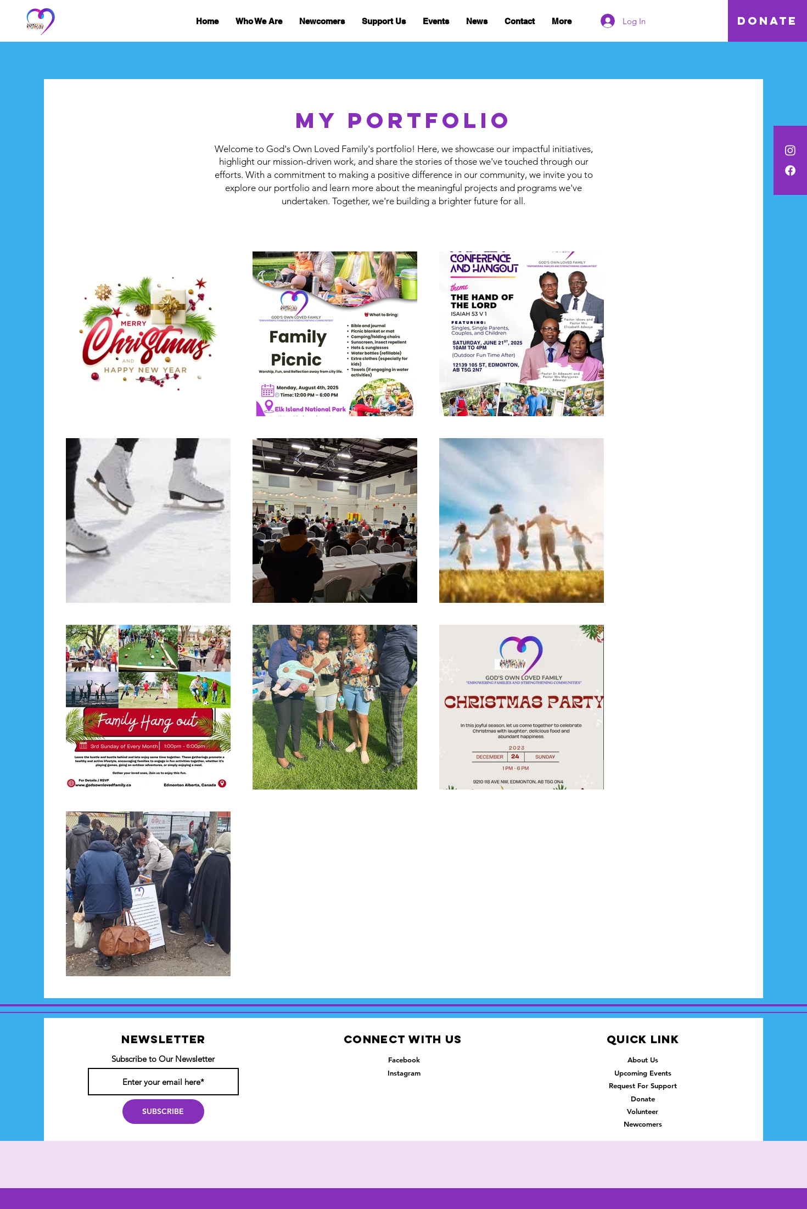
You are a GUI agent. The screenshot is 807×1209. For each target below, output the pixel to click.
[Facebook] (790, 170)
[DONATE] (767, 21)
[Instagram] (790, 150)
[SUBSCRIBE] (163, 1111)
